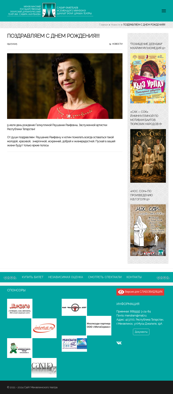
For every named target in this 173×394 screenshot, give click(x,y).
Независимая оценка (65, 277)
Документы (141, 332)
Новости (117, 44)
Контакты (134, 277)
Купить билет (32, 277)
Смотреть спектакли (105, 277)
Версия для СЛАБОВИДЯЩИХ (140, 292)
